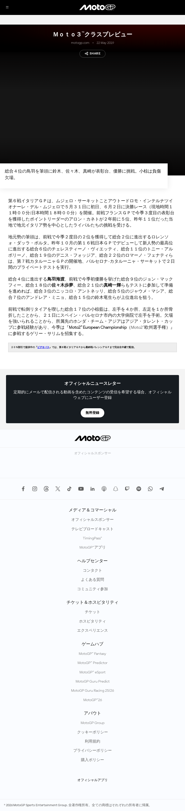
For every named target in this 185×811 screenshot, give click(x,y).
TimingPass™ (92, 538)
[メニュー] (7, 7)
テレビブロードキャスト (92, 529)
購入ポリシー (92, 760)
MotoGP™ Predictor (92, 663)
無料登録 (92, 413)
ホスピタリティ (92, 621)
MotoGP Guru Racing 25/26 (92, 691)
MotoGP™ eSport (92, 672)
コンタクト (92, 571)
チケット (92, 612)
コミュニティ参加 (92, 589)
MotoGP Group (93, 723)
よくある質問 (92, 580)
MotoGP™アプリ (92, 548)
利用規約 (92, 742)
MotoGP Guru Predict (93, 682)
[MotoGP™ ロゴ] (97, 7)
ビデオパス (43, 347)
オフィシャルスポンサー (92, 520)
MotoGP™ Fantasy (92, 654)
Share (92, 53)
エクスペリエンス (92, 631)
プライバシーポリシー (92, 751)
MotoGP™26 (92, 700)
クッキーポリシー (92, 732)
